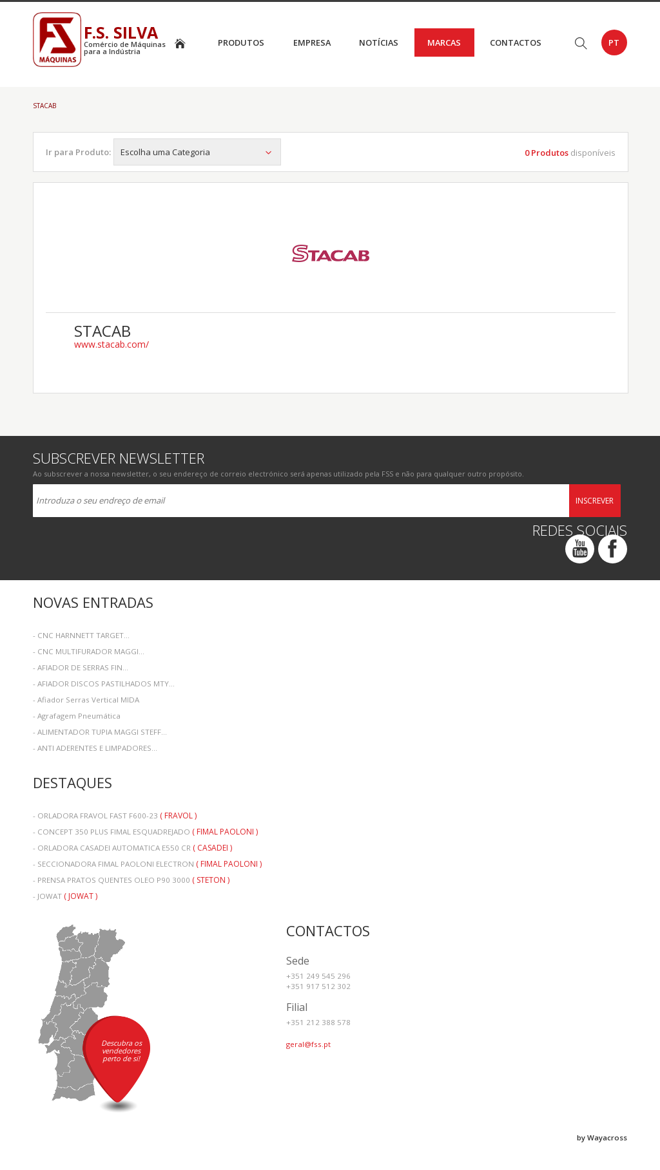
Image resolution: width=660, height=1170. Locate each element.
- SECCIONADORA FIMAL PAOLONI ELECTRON (147, 863)
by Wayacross (602, 1137)
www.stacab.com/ (111, 344)
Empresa (312, 42)
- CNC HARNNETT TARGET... (81, 635)
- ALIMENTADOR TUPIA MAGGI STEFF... (100, 732)
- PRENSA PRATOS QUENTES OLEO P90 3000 (131, 879)
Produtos (241, 42)
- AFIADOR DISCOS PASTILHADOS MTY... (104, 683)
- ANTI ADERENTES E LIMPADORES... (95, 748)
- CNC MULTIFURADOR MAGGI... (88, 651)
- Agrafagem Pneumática (77, 716)
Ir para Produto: (78, 152)
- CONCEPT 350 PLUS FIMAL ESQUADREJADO (145, 831)
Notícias (378, 42)
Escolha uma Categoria (197, 152)
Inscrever (595, 500)
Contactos (515, 42)
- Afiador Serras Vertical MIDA (86, 699)
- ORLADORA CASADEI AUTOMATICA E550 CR (132, 847)
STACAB (44, 105)
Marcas (444, 42)
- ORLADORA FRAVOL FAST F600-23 (115, 815)
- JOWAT (65, 896)
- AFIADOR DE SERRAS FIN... (80, 667)
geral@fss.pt (308, 1044)
